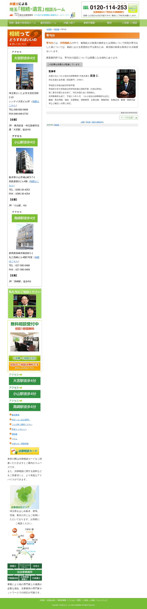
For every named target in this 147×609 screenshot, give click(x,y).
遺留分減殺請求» (98, 122)
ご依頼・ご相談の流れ (24, 358)
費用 (109, 22)
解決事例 (15, 415)
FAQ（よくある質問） (21, 420)
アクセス (24, 379)
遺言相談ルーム (48, 22)
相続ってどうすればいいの (24, 38)
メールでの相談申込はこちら (132, 8)
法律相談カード (24, 451)
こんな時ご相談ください (22, 424)
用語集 (56, 29)
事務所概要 (89, 22)
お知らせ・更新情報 (20, 444)
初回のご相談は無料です (24, 366)
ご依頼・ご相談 (129, 22)
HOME (49, 29)
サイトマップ (102, 600)
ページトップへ (128, 117)
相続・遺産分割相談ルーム (22, 22)
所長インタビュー (19, 429)
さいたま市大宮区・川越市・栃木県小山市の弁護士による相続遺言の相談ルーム (44, 6)
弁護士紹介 (69, 22)
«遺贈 (83, 122)
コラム (14, 439)
